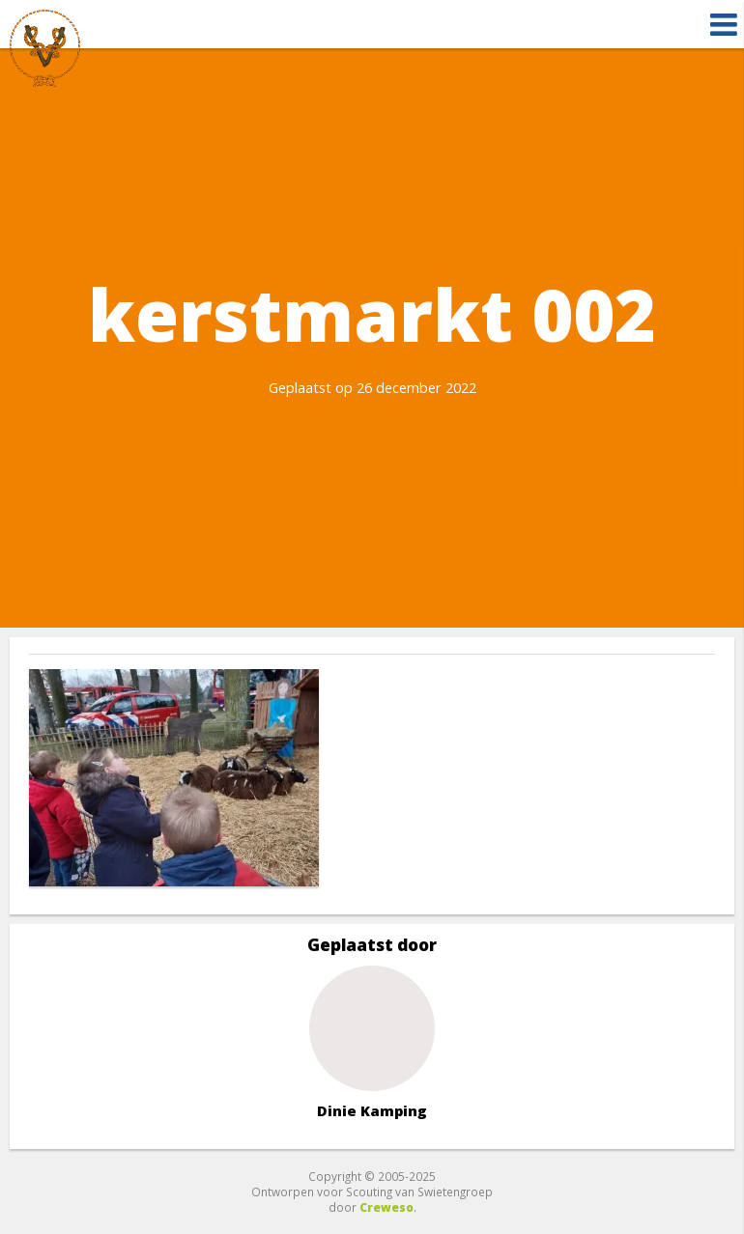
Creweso (386, 1207)
